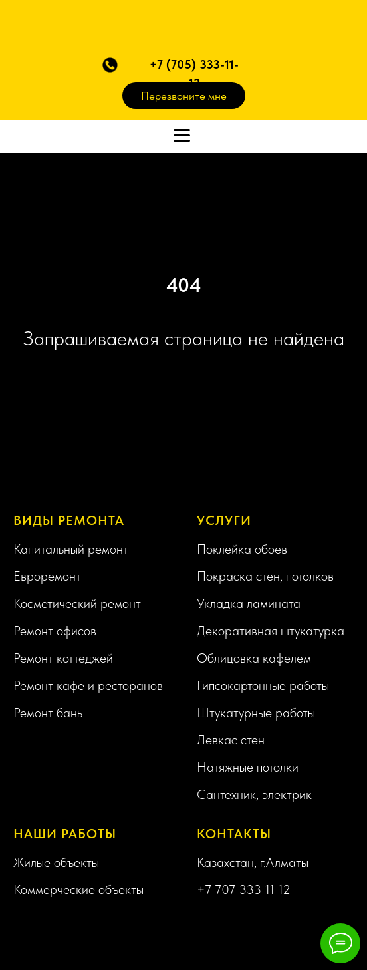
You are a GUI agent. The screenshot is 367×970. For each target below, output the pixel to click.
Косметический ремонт (77, 603)
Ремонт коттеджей (63, 658)
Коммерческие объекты (78, 889)
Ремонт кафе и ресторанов (88, 685)
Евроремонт (47, 576)
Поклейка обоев (242, 549)
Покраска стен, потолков (265, 576)
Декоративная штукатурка (270, 631)
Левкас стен (231, 740)
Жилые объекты (56, 862)
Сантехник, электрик (254, 794)
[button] (110, 65)
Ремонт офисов (54, 631)
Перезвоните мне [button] (184, 95)
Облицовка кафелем (254, 658)
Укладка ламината (249, 603)
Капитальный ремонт (70, 549)
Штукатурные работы (256, 713)
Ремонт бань (47, 713)
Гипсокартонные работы (263, 685)
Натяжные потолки (248, 767)
